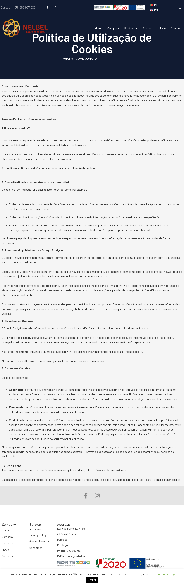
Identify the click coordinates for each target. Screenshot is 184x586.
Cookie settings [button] (166, 574)
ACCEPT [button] (92, 580)
